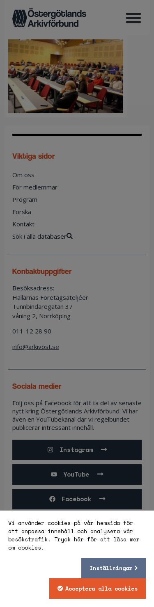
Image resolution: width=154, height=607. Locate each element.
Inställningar (111, 568)
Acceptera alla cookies (101, 588)
